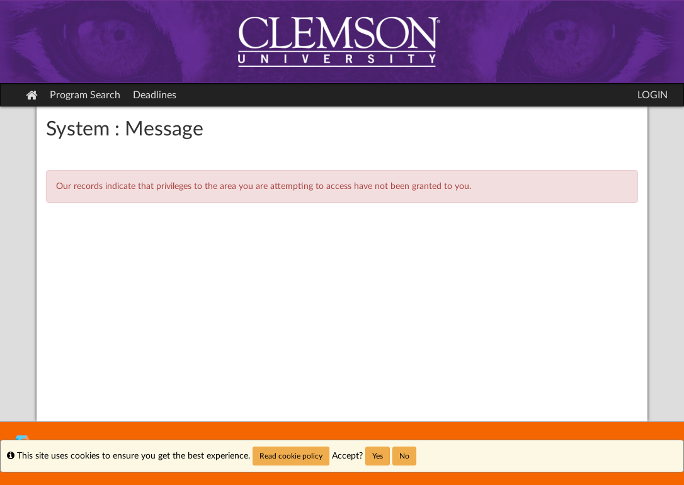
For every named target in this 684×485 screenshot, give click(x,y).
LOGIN (652, 95)
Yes (377, 456)
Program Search (85, 95)
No (404, 456)
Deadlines (154, 95)
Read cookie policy (290, 456)
